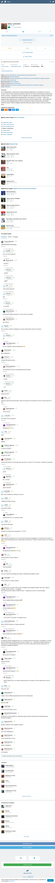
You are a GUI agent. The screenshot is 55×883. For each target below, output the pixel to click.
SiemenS (6, 325)
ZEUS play (6, 528)
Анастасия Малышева (9, 621)
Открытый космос (11, 80)
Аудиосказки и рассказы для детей (10, 62)
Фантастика (8, 75)
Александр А (7, 577)
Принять (50, 880)
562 (7, 285)
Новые (9, 236)
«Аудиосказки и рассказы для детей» (24, 188)
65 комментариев (27, 52)
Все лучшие (27, 836)
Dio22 (5, 685)
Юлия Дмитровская (11, 343)
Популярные (4, 236)
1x (50, 31)
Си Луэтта (6, 356)
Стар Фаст (8, 375)
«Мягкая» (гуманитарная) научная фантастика (23, 75)
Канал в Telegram (27, 847)
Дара (5, 397)
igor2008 (8, 250)
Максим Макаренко (11, 366)
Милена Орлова (9, 260)
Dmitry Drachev (7, 350)
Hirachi (6, 390)
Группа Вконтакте (27, 843)
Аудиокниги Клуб (27, 870)
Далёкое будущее (14, 81)
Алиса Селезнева (19, 117)
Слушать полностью (27, 40)
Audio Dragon (7, 706)
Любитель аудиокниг (9, 445)
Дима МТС (8, 476)
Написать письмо (27, 864)
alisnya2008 (7, 491)
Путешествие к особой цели (32, 85)
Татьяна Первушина (9, 241)
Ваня (5, 584)
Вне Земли (33, 78)
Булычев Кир (11, 25)
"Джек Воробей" (8, 438)
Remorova (8, 269)
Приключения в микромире (17, 85)
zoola (5, 431)
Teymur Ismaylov (8, 658)
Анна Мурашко (8, 459)
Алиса (5, 534)
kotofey (6, 570)
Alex (5, 554)
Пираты (42, 85)
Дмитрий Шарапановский (10, 713)
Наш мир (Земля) (14, 78)
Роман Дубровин (10, 514)
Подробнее (11, 881)
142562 (6, 498)
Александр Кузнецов (11, 614)
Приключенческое (14, 76)
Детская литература (16, 83)
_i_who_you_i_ (7, 415)
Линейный (7, 86)
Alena (5, 637)
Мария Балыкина (10, 319)
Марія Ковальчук (10, 311)
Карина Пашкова (8, 721)
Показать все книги (27, 796)
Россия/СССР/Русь (24, 78)
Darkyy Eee (8, 677)
